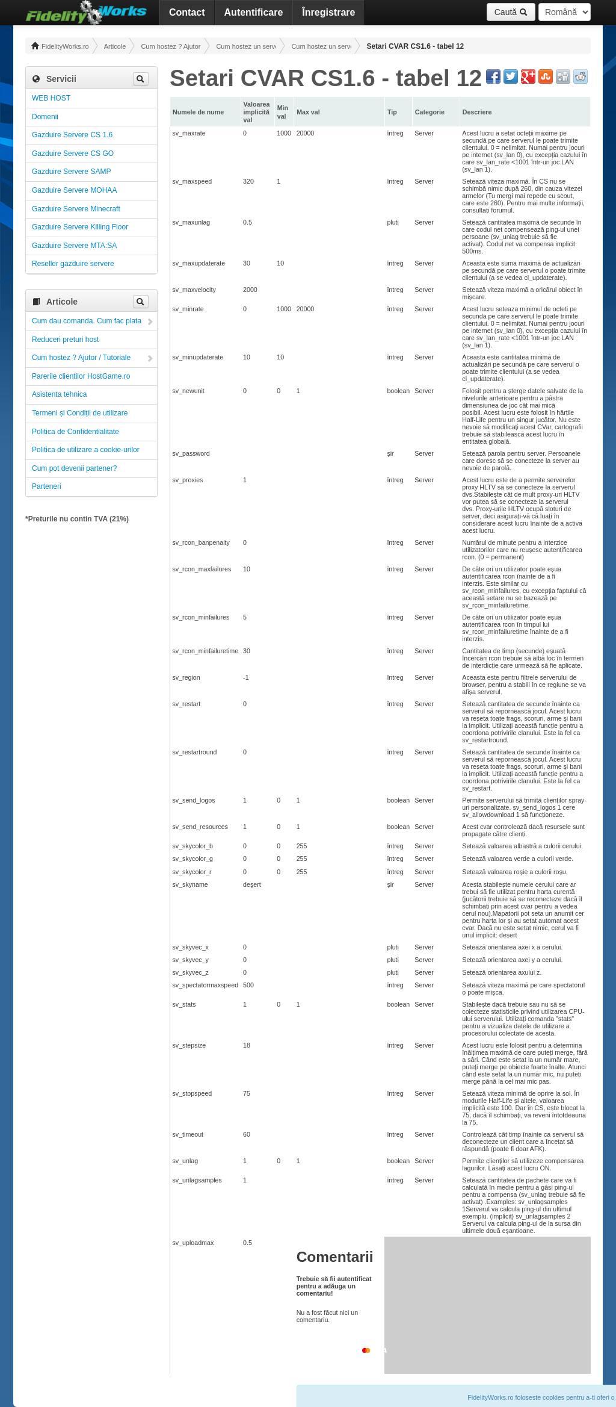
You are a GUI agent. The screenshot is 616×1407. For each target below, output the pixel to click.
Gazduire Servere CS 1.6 (72, 135)
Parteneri (46, 486)
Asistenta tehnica (59, 394)
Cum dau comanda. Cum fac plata (86, 321)
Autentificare (253, 12)
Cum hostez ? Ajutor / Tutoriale (171, 46)
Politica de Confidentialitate (75, 431)
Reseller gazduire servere (73, 263)
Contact (187, 12)
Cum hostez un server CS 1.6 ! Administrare (321, 46)
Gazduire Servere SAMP (71, 171)
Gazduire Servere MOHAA (74, 190)
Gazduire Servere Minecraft (76, 209)
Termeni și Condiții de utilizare (80, 413)
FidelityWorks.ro (60, 46)
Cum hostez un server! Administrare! (246, 46)
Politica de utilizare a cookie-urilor (86, 450)
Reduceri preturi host (65, 339)
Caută (511, 12)
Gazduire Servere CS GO (73, 153)
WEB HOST (51, 98)
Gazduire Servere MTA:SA (74, 245)
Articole (115, 46)
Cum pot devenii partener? (74, 468)
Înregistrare (328, 12)
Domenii (45, 117)
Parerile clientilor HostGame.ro (81, 376)
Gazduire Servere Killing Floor (80, 227)
